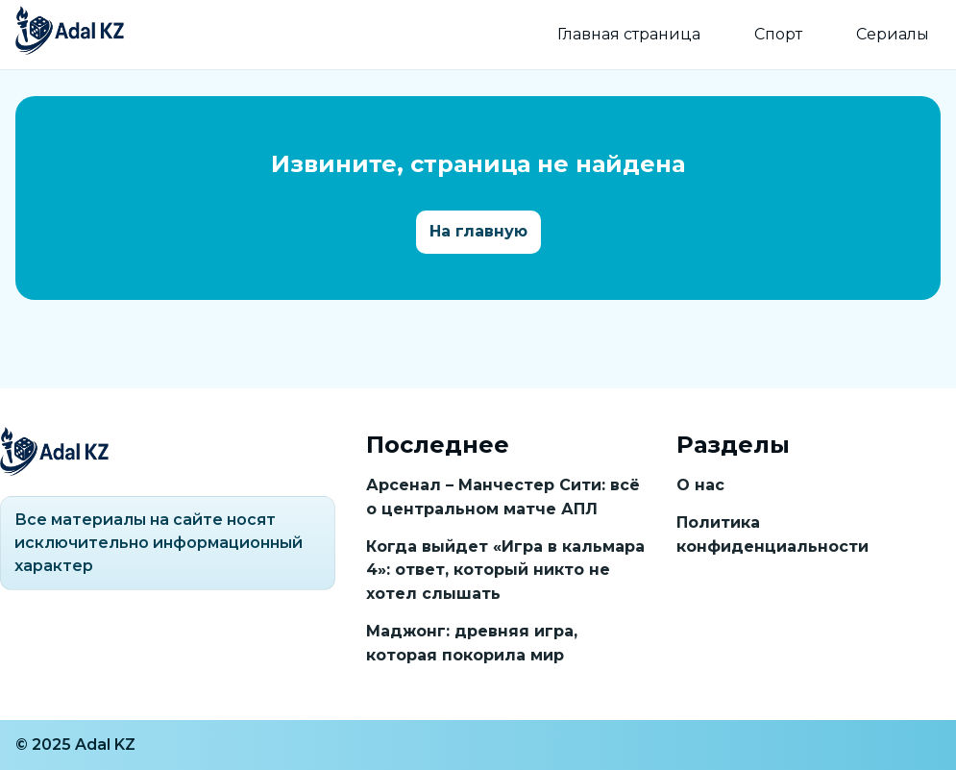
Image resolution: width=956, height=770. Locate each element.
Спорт (778, 34)
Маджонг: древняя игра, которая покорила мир (471, 643)
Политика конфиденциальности (772, 534)
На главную (478, 231)
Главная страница (628, 34)
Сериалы (892, 34)
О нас (700, 485)
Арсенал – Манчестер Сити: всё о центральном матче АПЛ (503, 497)
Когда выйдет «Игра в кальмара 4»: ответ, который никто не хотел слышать (505, 570)
